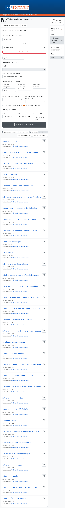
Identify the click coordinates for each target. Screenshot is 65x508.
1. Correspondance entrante (13, 465)
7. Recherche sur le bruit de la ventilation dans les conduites (21, 309)
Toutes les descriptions (32, 105)
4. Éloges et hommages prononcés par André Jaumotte (21, 297)
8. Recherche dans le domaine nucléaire (17, 186)
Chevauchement (40, 117)
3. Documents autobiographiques (15, 264)
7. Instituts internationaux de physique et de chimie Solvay (21, 230)
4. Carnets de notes (10, 175)
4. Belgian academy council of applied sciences (20, 275)
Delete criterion (24, 52)
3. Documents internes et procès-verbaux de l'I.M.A (21, 431)
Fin (19, 113)
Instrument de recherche (37, 86)
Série (57, 57)
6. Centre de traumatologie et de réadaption (19, 208)
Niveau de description (6, 86)
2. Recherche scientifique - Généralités (17, 320)
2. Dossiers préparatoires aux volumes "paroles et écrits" (21, 197)
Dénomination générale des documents (34, 97)
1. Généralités (7, 253)
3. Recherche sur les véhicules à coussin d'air (19, 487)
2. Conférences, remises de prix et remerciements (21, 387)
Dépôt (4, 66)
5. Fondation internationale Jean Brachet (18, 163)
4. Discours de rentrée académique (16, 454)
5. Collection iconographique (13, 353)
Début (4, 113)
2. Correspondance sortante (13, 398)
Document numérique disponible (21, 87)
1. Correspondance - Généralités (15, 409)
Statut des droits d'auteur (10, 96)
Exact (36, 120)
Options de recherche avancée (14, 30)
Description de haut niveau (11, 73)
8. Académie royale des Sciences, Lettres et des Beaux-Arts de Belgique (21, 152)
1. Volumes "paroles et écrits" (13, 342)
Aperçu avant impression (10, 132)
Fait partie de (55, 29)
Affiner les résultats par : (57, 21)
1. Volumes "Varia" (9, 420)
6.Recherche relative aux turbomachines (18, 443)
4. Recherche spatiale (10, 476)
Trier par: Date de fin (24, 135)
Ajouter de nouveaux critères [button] (13, 58)
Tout (52, 35)
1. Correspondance (9, 141)
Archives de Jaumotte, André (20, 146)
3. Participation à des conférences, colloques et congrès (21, 219)
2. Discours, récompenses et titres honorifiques (21, 286)
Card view (34, 132)
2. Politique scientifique (11, 242)
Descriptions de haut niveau (13, 105)
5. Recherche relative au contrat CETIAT (17, 376)
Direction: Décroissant (39, 135)
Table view (43, 132)
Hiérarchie (24, 132)
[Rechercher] (24, 39)
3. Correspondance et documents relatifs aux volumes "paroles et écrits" (21, 331)
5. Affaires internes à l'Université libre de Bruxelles (21, 364)
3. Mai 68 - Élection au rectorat (14, 498)
